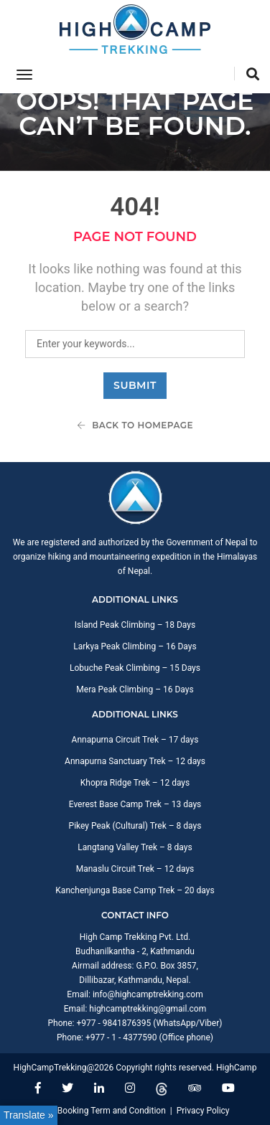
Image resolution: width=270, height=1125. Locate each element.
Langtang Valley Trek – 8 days (135, 847)
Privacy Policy (203, 1111)
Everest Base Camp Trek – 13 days (135, 804)
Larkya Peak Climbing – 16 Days (134, 646)
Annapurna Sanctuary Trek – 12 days (135, 761)
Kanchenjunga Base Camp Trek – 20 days (134, 890)
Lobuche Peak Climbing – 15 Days (135, 668)
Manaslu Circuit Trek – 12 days (135, 869)
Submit (135, 385)
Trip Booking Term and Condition (102, 1111)
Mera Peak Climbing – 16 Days (134, 689)
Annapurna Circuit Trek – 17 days (135, 740)
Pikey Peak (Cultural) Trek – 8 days (135, 826)
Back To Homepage (135, 425)
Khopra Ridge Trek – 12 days (135, 783)
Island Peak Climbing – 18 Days (135, 625)
